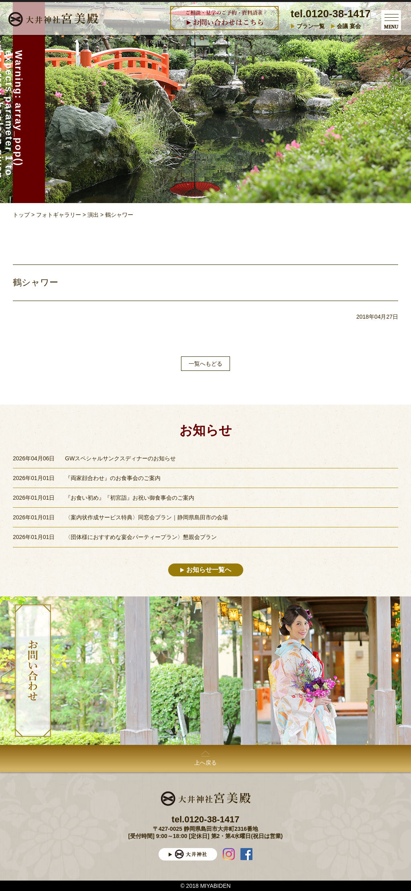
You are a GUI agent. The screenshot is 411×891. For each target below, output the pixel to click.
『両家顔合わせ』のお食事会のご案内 (113, 478)
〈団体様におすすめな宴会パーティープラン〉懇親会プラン (141, 537)
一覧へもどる (205, 363)
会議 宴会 (349, 26)
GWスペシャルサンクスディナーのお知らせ (120, 458)
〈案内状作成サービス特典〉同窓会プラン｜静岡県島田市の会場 (146, 517)
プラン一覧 (311, 26)
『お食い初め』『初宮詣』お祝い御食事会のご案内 (129, 497)
